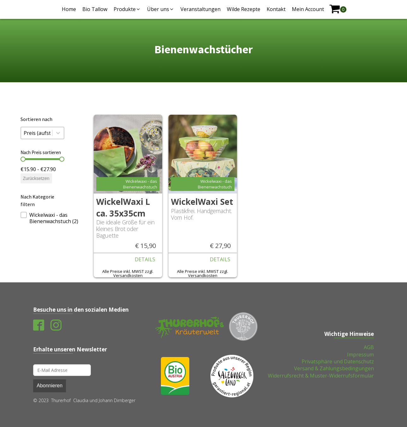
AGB (369, 347)
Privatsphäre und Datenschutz (338, 361)
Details (145, 259)
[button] (127, 9)
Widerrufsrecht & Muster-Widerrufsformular (321, 375)
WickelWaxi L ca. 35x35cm (123, 207)
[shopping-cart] (337, 9)
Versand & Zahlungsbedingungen (334, 368)
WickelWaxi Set (202, 201)
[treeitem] (42, 218)
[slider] (23, 159)
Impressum (360, 354)
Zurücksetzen (36, 178)
